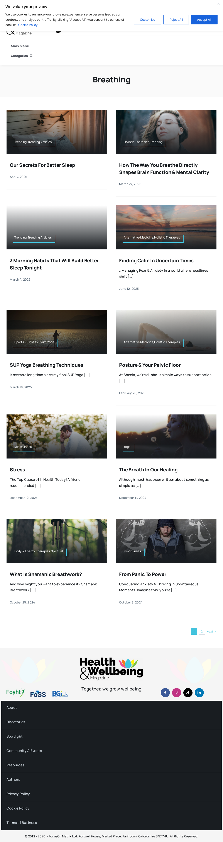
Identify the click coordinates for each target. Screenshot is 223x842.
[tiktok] (188, 692)
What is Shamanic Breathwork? (46, 574)
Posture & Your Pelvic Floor (150, 365)
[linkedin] (199, 692)
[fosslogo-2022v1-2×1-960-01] (38, 691)
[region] (111, 15)
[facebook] (165, 692)
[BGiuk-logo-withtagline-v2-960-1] (60, 692)
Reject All (176, 19)
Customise (147, 19)
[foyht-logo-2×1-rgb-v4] (16, 689)
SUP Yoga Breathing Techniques (46, 365)
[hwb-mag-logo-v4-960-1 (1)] (111, 659)
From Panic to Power (142, 574)
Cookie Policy (28, 25)
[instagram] (176, 692)
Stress (17, 469)
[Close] (218, 3)
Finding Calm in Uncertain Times (156, 260)
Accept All (204, 19)
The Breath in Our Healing (148, 469)
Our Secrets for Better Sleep (42, 165)
